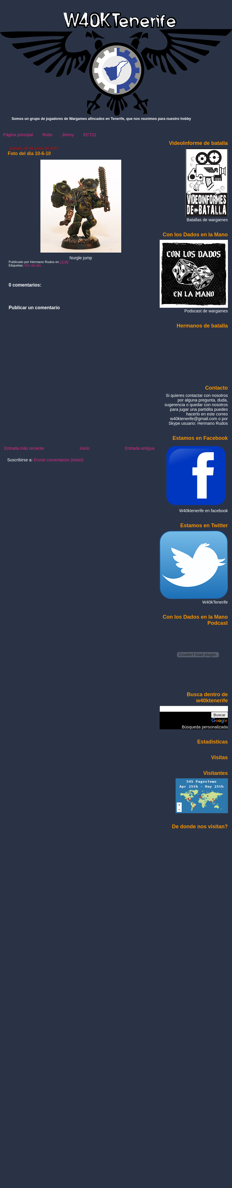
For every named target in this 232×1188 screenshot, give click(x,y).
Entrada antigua (140, 448)
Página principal (18, 134)
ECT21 (89, 134)
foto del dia (32, 265)
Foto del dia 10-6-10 (29, 153)
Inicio (85, 448)
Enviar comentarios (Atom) (58, 460)
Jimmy (68, 134)
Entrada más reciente (24, 448)
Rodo (47, 134)
